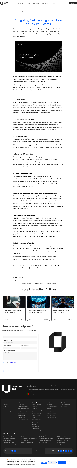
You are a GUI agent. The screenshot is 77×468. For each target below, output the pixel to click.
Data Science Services (26, 444)
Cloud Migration (24, 440)
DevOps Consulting (43, 436)
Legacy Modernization (51, 417)
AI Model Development (23, 406)
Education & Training (36, 430)
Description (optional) (9, 350)
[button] (21, 3)
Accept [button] (62, 462)
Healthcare (34, 406)
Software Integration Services (45, 435)
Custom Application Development (10, 435)
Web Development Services (9, 436)
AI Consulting (21, 404)
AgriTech (34, 424)
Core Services (36, 3)
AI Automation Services (23, 411)
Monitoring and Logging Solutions (46, 438)
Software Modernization (26, 435)
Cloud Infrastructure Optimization (64, 438)
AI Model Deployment (22, 410)
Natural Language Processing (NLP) (22, 414)
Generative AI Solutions (23, 419)
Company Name (8, 340)
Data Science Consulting (52, 410)
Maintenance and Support (26, 436)
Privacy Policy (12, 362)
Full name (6, 334)
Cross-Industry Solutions (37, 422)
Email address (7, 345)
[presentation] (13, 365)
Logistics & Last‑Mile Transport (36, 420)
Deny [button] (52, 462)
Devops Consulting (51, 411)
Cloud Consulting (7, 440)
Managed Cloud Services (62, 440)
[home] (4, 3)
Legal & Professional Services (36, 416)
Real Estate (34, 408)
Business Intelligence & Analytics (10, 444)
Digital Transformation (51, 413)
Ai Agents (34, 402)
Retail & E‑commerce (36, 404)
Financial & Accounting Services (37, 410)
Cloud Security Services (8, 442)
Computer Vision (21, 417)
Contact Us (73, 3)
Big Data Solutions (61, 442)
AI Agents (28, 3)
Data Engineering (43, 442)
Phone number (25, 345)
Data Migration (60, 444)
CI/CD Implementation (62, 436)
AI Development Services (23, 408)
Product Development (62, 435)
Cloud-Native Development (27, 442)
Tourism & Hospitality (36, 413)
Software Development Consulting (52, 407)
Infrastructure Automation (9, 438)
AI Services (20, 3)
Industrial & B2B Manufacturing (35, 427)
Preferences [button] (44, 462)
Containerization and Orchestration (29, 438)
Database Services (43, 444)
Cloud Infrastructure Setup (45, 440)
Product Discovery (51, 415)
